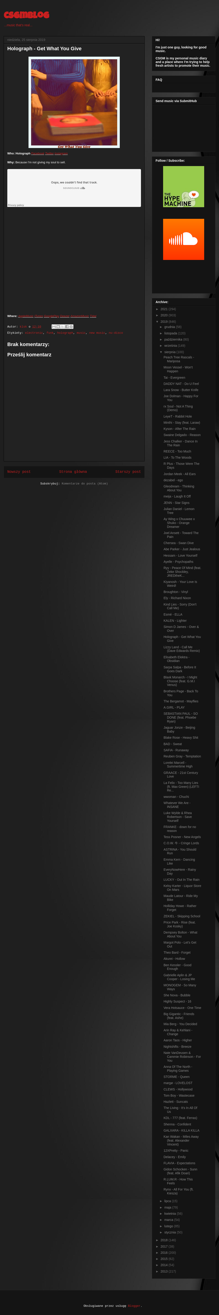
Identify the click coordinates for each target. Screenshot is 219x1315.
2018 (165, 1240)
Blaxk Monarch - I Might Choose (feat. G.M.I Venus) (180, 681)
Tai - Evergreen (174, 377)
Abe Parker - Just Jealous (182, 549)
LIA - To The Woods (177, 457)
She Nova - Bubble (177, 995)
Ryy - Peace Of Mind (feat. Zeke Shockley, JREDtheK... (182, 571)
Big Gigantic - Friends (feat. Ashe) (179, 1016)
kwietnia (170, 1213)
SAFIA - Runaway (176, 750)
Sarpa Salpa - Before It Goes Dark (180, 669)
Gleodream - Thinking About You (179, 488)
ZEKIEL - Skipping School (182, 916)
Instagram (61, 153)
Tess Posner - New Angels (182, 837)
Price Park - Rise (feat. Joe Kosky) (180, 924)
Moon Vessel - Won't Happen (178, 369)
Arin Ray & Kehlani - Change (178, 1032)
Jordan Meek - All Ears (180, 474)
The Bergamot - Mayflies (181, 701)
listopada (171, 333)
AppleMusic (26, 316)
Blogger (134, 1306)
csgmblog (26, 16)
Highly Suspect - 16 (177, 1001)
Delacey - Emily (175, 1157)
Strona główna (73, 472)
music (81, 333)
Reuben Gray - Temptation (182, 756)
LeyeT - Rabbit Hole (178, 416)
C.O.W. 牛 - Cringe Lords (181, 843)
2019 (165, 321)
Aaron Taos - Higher (178, 1040)
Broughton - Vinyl (176, 592)
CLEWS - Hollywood (178, 1089)
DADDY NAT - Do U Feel (181, 384)
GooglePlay (51, 316)
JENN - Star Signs (177, 503)
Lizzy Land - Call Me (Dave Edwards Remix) (182, 649)
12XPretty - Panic (176, 1150)
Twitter (49, 153)
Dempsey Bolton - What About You (180, 934)
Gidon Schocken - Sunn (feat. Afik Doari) (180, 1171)
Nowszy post (19, 472)
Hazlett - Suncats (176, 1101)
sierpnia (170, 352)
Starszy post (128, 472)
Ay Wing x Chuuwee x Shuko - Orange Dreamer (179, 523)
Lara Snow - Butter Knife (181, 390)
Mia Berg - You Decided (180, 1024)
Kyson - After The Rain (180, 429)
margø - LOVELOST (178, 1083)
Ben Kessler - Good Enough (177, 967)
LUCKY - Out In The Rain (181, 879)
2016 (165, 1252)
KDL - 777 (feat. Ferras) (180, 1118)
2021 (165, 309)
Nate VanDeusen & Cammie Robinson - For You (182, 1056)
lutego (169, 1226)
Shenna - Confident (177, 1124)
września (171, 345)
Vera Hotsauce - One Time (182, 1008)
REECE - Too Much (177, 451)
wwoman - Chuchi (176, 797)
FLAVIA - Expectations (179, 1163)
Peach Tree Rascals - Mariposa (179, 359)
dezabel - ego (173, 480)
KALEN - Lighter (175, 620)
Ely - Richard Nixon (177, 598)
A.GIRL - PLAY (174, 707)
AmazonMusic (79, 316)
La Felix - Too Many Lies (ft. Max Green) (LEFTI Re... (181, 786)
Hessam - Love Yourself (180, 555)
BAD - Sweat (173, 744)
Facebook (37, 153)
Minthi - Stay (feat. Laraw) (182, 422)
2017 (165, 1246)
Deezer (65, 316)
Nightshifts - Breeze (177, 1046)
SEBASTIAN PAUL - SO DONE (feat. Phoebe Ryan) (181, 717)
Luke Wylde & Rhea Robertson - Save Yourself (178, 817)
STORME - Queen (177, 1077)
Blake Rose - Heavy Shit (181, 737)
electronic (34, 333)
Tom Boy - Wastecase (179, 1095)
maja (168, 1207)
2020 (165, 315)
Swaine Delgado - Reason (182, 435)
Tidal (93, 316)
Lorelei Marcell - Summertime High (178, 764)
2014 (165, 1265)
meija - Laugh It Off (177, 496)
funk (50, 333)
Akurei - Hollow (174, 958)
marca (169, 1220)
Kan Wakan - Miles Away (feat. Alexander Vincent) (181, 1140)
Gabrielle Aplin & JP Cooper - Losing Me (179, 977)
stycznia (170, 1232)
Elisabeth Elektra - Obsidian (177, 659)
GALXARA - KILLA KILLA (181, 1130)
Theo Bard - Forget (177, 952)
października (173, 339)
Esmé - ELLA (173, 614)
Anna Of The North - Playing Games (178, 1068)
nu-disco (116, 333)
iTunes (38, 316)
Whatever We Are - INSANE (177, 805)
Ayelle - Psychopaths (178, 562)
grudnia (170, 327)
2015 (165, 1259)
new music (97, 333)
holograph (65, 333)
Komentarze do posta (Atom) (85, 483)
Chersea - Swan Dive (179, 543)
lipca (168, 1201)
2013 (165, 1271)
